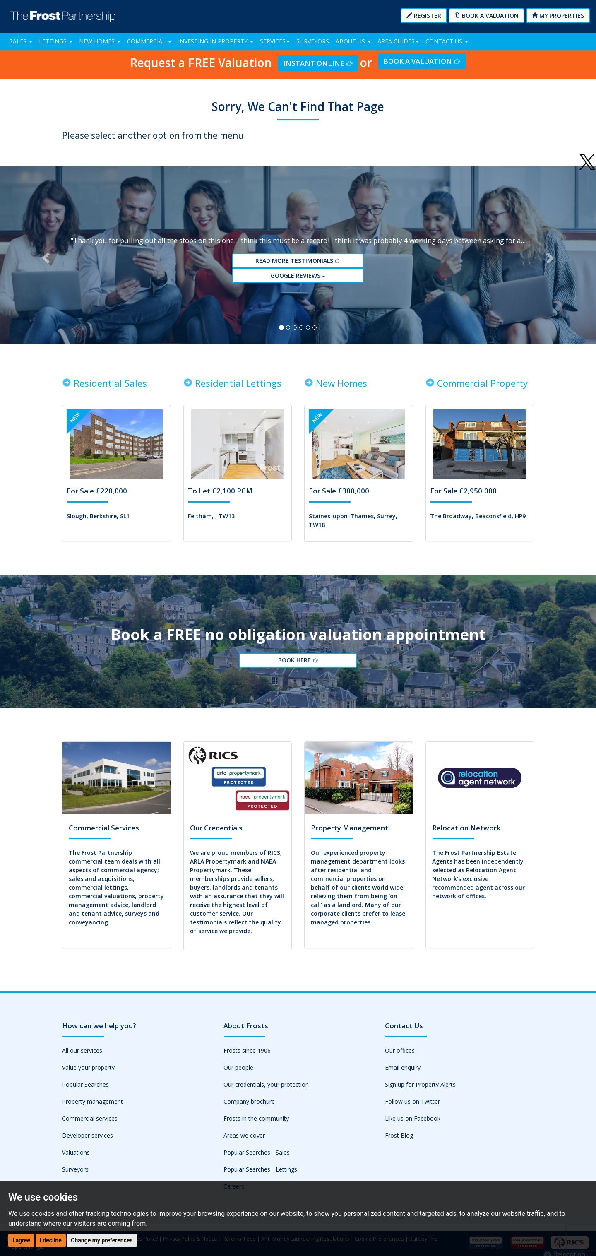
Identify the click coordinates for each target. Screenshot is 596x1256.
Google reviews (298, 277)
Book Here (298, 663)
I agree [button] (21, 1240)
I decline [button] (51, 1240)
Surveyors (312, 41)
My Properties (558, 15)
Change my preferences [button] (101, 1240)
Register (423, 15)
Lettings (55, 41)
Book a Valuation (486, 15)
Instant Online (318, 63)
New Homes (99, 41)
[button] (44, 256)
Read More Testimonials (297, 262)
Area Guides (398, 41)
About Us (353, 41)
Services (275, 41)
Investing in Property (215, 41)
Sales (21, 41)
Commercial (149, 41)
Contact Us (446, 41)
